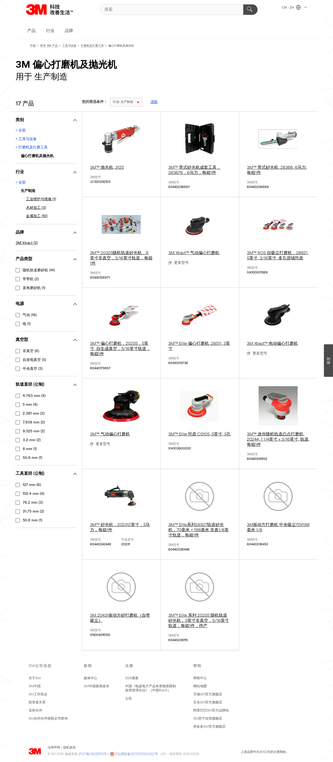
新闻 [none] (88, 666)
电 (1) (27, 324)
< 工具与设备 (26, 139)
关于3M (35, 678)
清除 (154, 102)
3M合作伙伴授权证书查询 (48, 718)
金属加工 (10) (36, 216)
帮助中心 (200, 678)
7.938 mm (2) (34, 422)
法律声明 (54, 747)
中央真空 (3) (33, 369)
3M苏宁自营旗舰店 (207, 718)
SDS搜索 (131, 678)
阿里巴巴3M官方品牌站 (211, 710)
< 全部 (21, 131)
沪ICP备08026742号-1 (93, 754)
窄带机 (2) (31, 279)
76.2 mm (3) (33, 503)
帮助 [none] (197, 666)
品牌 (69, 31)
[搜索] (179, 9)
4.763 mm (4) (34, 396)
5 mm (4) (30, 405)
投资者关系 (37, 702)
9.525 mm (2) (34, 431)
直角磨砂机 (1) (34, 288)
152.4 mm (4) (33, 494)
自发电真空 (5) (34, 360)
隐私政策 (69, 747)
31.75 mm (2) (33, 512)
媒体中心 (90, 678)
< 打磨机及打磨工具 (32, 147)
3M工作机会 (38, 694)
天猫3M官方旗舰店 (207, 694)
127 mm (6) (32, 485)
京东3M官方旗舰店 (207, 702)
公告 (128, 698)
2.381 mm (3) (33, 414)
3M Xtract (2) (27, 243)
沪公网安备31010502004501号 (134, 754)
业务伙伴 (35, 710)
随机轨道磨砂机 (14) (39, 270)
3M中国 (35, 686)
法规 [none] (129, 666)
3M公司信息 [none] (40, 666)
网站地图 (200, 686)
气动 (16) (30, 315)
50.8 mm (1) (32, 458)
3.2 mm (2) (32, 440)
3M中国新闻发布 (96, 686)
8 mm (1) (30, 449)
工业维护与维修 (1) (41, 199)
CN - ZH (294, 7)
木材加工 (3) (36, 208)
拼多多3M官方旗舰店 (209, 726)
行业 (50, 31)
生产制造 (126, 102)
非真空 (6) (31, 351)
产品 (31, 31)
